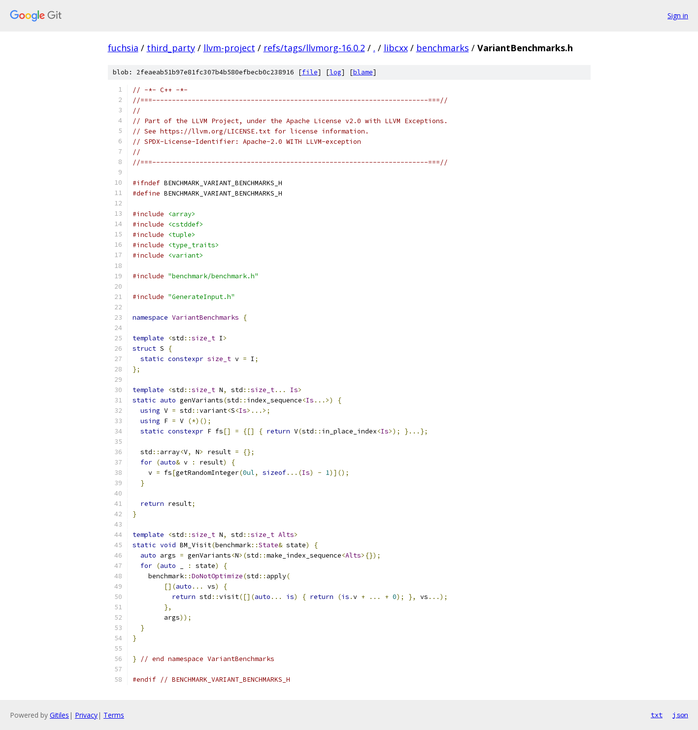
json (680, 714)
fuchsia (123, 48)
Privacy (86, 715)
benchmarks (442, 48)
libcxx (396, 48)
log (335, 72)
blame (363, 72)
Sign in (677, 15)
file (310, 72)
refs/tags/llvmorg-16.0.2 (314, 48)
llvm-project (229, 48)
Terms (113, 715)
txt (657, 714)
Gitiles (59, 715)
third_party (171, 48)
